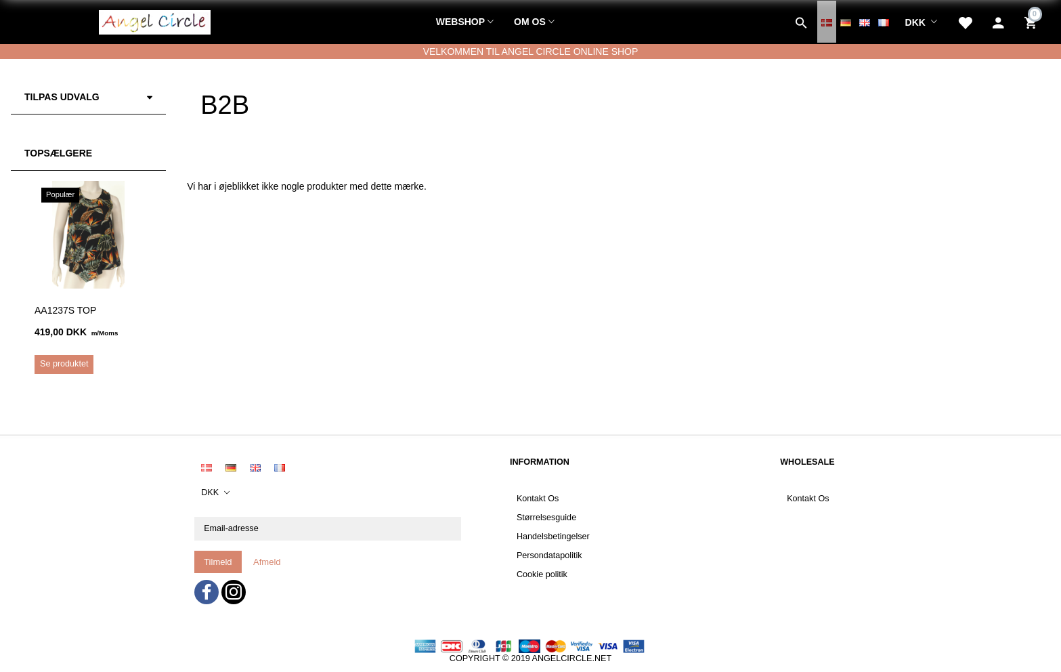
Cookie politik (542, 574)
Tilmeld (218, 562)
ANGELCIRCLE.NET (572, 658)
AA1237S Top (65, 310)
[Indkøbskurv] (1032, 22)
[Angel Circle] (155, 20)
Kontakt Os (538, 498)
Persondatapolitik (549, 555)
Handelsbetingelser (553, 536)
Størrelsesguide (546, 517)
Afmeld (266, 562)
